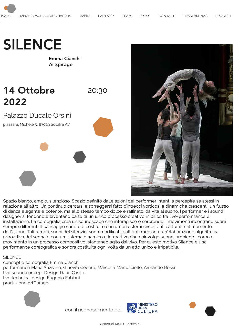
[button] (222, 15)
